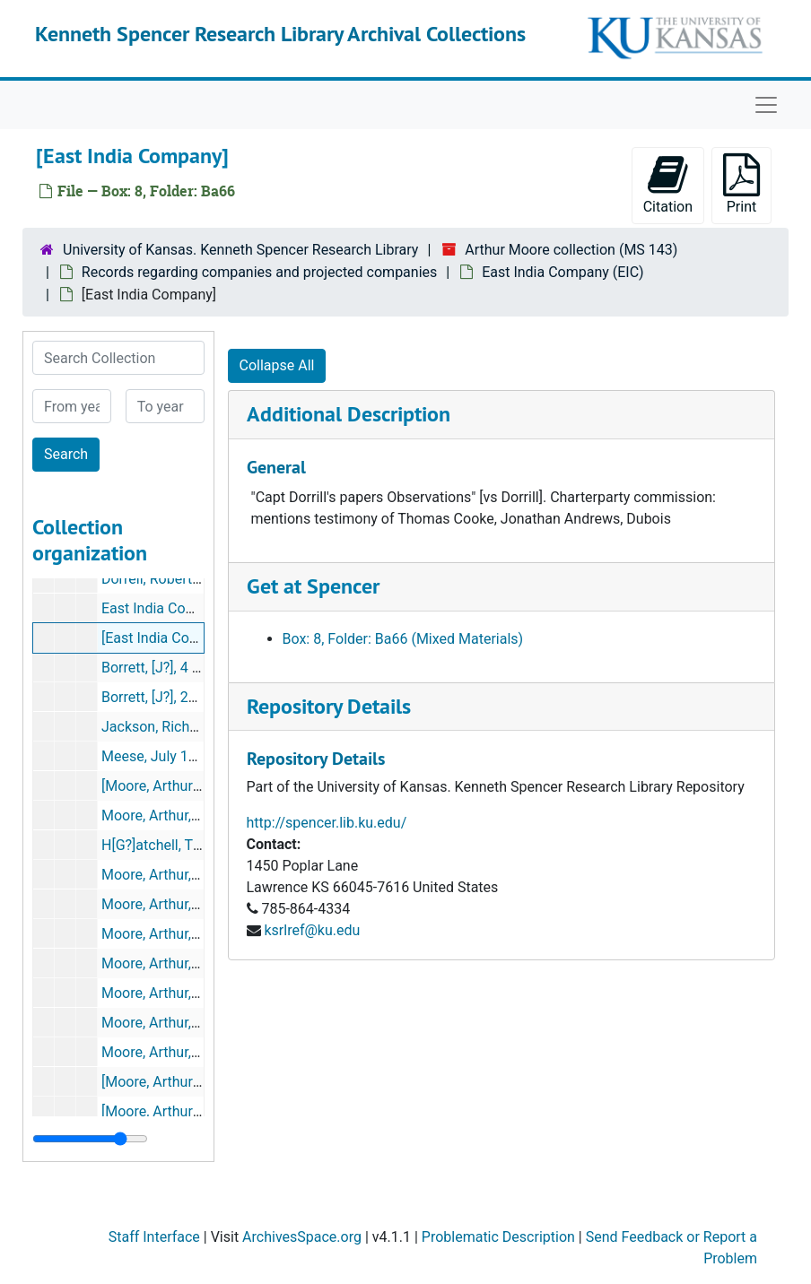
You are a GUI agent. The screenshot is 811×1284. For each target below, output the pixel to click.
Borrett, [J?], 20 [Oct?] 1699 (186, 697)
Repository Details (329, 706)
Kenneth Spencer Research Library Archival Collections (280, 34)
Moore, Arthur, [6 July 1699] (188, 1052)
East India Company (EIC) (562, 272)
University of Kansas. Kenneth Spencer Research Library (240, 249)
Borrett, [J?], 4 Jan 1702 (176, 667)
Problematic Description (498, 1236)
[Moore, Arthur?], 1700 (171, 785)
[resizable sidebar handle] (90, 1139)
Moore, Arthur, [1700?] (171, 815)
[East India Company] (168, 637)
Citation (668, 184)
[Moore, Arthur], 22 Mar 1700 (192, 1081)
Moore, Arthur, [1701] (167, 993)
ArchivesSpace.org (302, 1236)
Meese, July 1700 (157, 756)
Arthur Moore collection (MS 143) (571, 249)
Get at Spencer (313, 586)
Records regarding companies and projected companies (259, 272)
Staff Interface (154, 1236)
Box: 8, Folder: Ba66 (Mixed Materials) (403, 638)
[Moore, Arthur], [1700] (172, 1111)
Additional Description (348, 414)
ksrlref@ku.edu (312, 930)
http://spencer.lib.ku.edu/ (327, 822)
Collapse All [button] (277, 365)
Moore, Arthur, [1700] (167, 1022)
